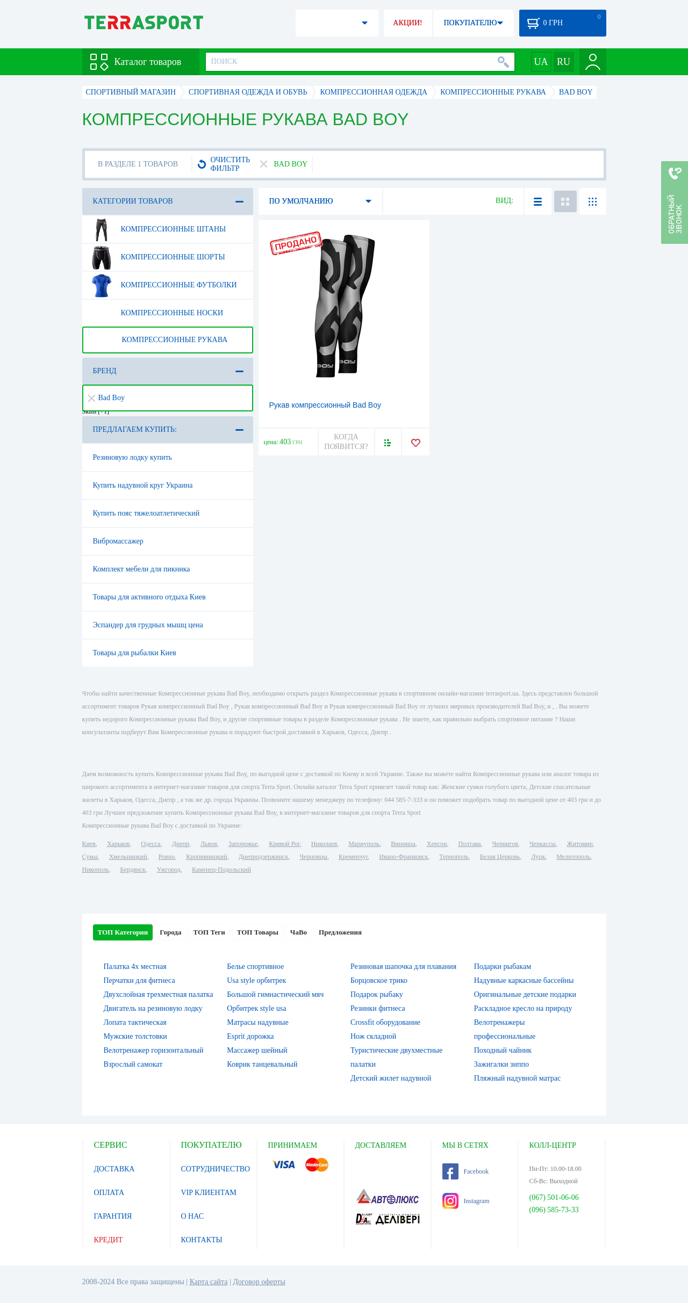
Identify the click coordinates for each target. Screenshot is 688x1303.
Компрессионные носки (156, 313)
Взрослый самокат (133, 1064)
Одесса (150, 844)
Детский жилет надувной (390, 1078)
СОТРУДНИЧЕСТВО (215, 1169)
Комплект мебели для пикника (141, 569)
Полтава (469, 844)
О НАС (192, 1216)
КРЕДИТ (108, 1240)
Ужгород (169, 869)
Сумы (90, 856)
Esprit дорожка (250, 1036)
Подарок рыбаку (376, 994)
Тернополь (453, 856)
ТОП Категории (123, 932)
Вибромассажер (118, 541)
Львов (208, 844)
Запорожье (242, 844)
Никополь (95, 869)
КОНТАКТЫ (202, 1240)
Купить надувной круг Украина (143, 485)
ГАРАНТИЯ (113, 1216)
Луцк (538, 856)
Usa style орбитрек (256, 980)
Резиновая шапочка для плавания (403, 966)
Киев (89, 844)
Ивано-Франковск (403, 856)
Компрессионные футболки (163, 285)
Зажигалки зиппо (501, 1064)
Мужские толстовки (135, 1036)
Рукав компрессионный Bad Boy (325, 405)
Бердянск (133, 869)
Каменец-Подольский (221, 869)
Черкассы (542, 844)
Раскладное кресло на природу (523, 1008)
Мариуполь (363, 844)
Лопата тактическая (135, 1022)
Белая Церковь (500, 856)
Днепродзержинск (264, 856)
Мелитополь (573, 856)
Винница (403, 844)
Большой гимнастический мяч (275, 994)
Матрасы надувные (257, 1022)
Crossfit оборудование (385, 1022)
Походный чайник (503, 1050)
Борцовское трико (378, 980)
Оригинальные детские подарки (525, 994)
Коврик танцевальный (262, 1064)
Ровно (167, 856)
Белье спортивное (255, 966)
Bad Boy (106, 398)
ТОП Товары (257, 932)
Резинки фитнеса (377, 1008)
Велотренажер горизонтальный (154, 1050)
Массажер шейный (257, 1050)
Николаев (324, 844)
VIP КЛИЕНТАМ (209, 1193)
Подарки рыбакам (502, 966)
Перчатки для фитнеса (139, 980)
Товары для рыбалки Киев (134, 653)
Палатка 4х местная (135, 966)
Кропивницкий (206, 856)
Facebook (465, 1171)
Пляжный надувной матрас (517, 1078)
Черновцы (313, 856)
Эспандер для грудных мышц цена (148, 625)
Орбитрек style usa (256, 1008)
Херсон (437, 844)
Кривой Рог (284, 844)
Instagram (466, 1201)
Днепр (180, 844)
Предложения (340, 932)
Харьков (118, 844)
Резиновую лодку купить (133, 457)
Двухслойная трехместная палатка (158, 994)
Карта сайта (209, 1282)
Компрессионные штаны (157, 229)
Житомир (580, 844)
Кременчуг (353, 856)
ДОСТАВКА (114, 1169)
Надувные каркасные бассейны (524, 980)
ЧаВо (298, 932)
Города (170, 932)
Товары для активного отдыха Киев (149, 597)
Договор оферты (259, 1282)
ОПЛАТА (109, 1193)
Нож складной (373, 1036)
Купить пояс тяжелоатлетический (146, 513)
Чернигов (505, 844)
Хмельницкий (128, 856)
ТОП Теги (209, 932)
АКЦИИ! (407, 23)
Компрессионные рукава (158, 340)
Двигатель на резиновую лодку (153, 1008)
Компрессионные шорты (157, 257)
